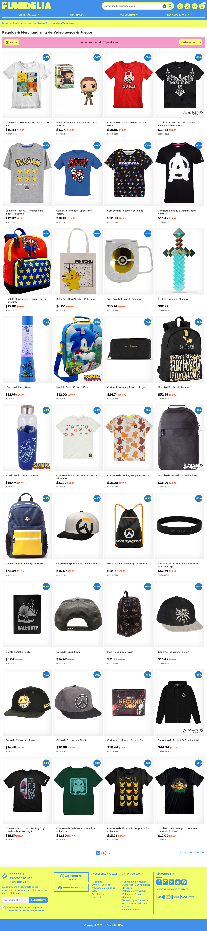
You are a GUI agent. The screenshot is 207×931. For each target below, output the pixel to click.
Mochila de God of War (120, 651)
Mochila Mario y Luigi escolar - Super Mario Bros (25, 300)
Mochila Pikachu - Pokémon (173, 387)
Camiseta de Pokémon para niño (125, 210)
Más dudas (97, 897)
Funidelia (6, 23)
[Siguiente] (109, 852)
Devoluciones (98, 894)
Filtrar (13, 42)
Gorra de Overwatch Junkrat (21, 740)
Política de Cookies (132, 894)
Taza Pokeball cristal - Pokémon (124, 299)
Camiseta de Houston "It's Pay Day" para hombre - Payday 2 (25, 830)
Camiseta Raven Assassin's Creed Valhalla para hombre (176, 124)
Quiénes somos (130, 909)
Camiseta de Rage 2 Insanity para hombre (177, 212)
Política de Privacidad (134, 890)
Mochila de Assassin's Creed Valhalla (178, 475)
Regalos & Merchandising (24, 23)
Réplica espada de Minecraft (173, 299)
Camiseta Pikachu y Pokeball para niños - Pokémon (24, 212)
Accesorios (127, 15)
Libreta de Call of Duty (17, 651)
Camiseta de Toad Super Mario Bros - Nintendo (76, 477)
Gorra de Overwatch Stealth (71, 740)
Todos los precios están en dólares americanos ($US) (135, 903)
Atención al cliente (71, 877)
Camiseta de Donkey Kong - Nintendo (128, 475)
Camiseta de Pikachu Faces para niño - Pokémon (128, 830)
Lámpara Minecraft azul (18, 387)
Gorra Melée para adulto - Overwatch (77, 563)
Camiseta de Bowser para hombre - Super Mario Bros (177, 830)
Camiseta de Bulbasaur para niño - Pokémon (75, 830)
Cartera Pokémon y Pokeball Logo (126, 387)
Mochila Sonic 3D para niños (72, 387)
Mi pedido (96, 881)
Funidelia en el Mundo (134, 881)
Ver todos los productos (192, 852)
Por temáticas (26, 15)
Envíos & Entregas (101, 884)
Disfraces (77, 15)
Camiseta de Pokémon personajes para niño (27, 124)
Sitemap (127, 897)
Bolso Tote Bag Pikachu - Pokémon (75, 299)
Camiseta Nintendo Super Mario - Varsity (74, 212)
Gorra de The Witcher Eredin (173, 651)
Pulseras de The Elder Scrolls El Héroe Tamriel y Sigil (178, 565)
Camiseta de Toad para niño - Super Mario (127, 124)
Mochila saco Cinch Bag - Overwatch (127, 563)
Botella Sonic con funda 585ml (22, 475)
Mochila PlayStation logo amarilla (24, 563)
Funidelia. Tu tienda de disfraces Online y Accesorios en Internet (26, 5)
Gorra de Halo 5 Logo (68, 651)
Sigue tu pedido (71, 888)
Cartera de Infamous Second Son (125, 740)
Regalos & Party (178, 15)
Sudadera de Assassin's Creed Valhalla (179, 740)
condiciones (12, 910)
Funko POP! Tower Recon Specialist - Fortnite (76, 124)
